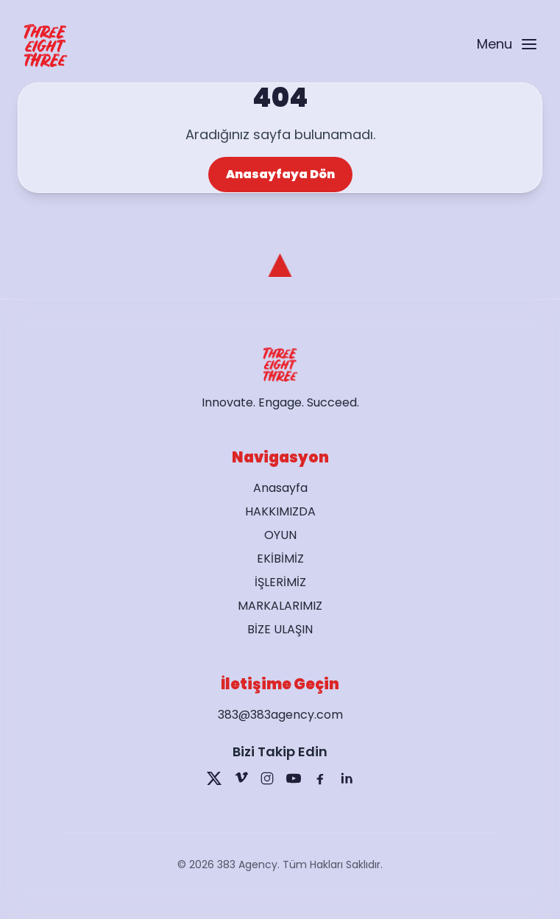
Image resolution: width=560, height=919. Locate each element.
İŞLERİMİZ (280, 582)
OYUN (280, 535)
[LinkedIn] (346, 778)
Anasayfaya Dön (280, 174)
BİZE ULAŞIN (280, 629)
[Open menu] (505, 46)
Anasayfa (280, 487)
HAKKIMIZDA (280, 511)
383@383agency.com (280, 714)
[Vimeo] (240, 778)
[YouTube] (293, 778)
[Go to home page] (46, 46)
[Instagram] (267, 778)
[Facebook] (320, 778)
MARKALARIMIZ (280, 605)
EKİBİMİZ (280, 558)
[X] (214, 778)
